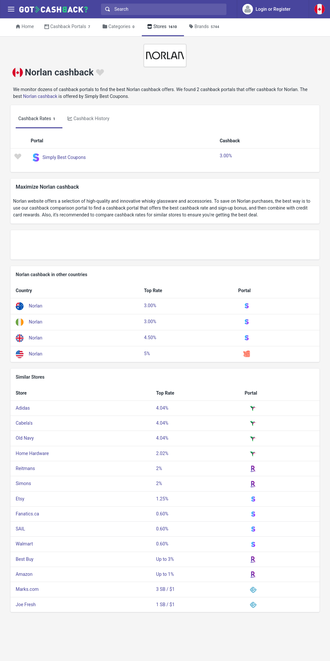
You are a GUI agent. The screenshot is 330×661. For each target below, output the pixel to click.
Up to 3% (165, 559)
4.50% (150, 337)
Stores (163, 27)
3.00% (226, 155)
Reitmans (25, 468)
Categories (120, 27)
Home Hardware (32, 453)
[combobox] (162, 9)
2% (159, 468)
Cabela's (24, 423)
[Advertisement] (165, 245)
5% (147, 353)
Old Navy (25, 438)
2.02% (162, 453)
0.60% (162, 513)
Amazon (24, 574)
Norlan (35, 305)
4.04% (162, 408)
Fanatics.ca (27, 513)
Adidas (23, 408)
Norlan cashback (40, 96)
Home (25, 26)
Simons (23, 483)
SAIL (20, 528)
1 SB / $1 (165, 604)
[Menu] (11, 9)
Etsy (20, 498)
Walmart (24, 543)
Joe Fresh (26, 604)
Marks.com (27, 589)
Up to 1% (165, 574)
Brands (205, 27)
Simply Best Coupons (64, 157)
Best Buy (25, 559)
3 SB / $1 (165, 589)
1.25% (162, 498)
